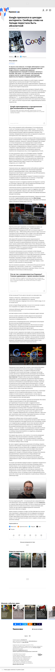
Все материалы (12, 63)
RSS (29, 636)
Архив (26, 636)
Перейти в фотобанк (19, 53)
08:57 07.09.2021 (12, 28)
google (27, 544)
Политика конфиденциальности (20, 650)
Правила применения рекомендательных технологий (25, 651)
